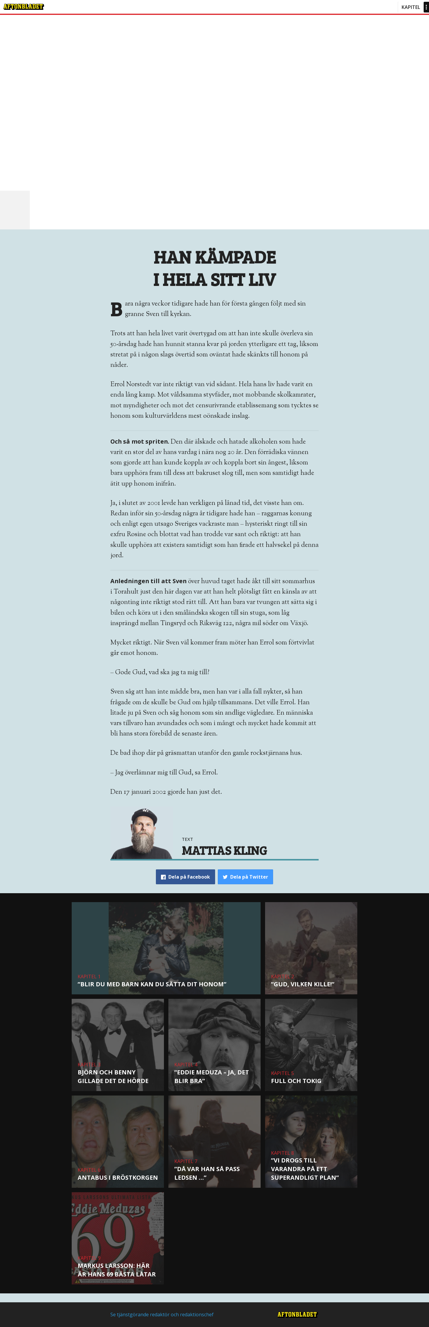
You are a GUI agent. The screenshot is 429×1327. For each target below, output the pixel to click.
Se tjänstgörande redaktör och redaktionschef (162, 1314)
